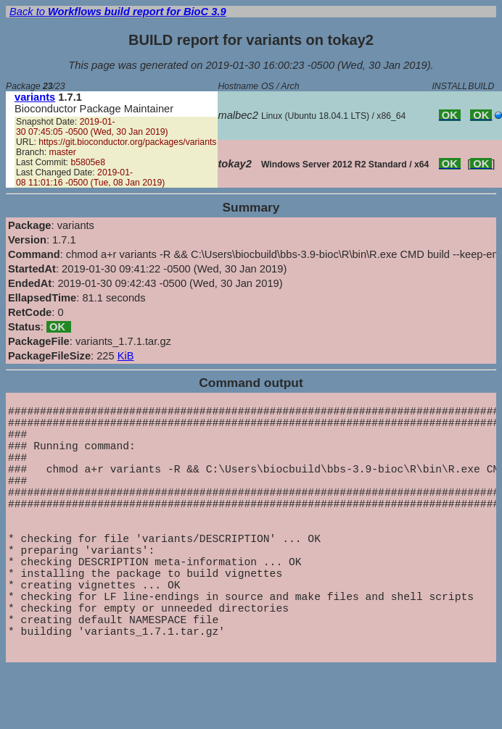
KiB (126, 356)
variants (35, 97)
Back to (117, 11)
